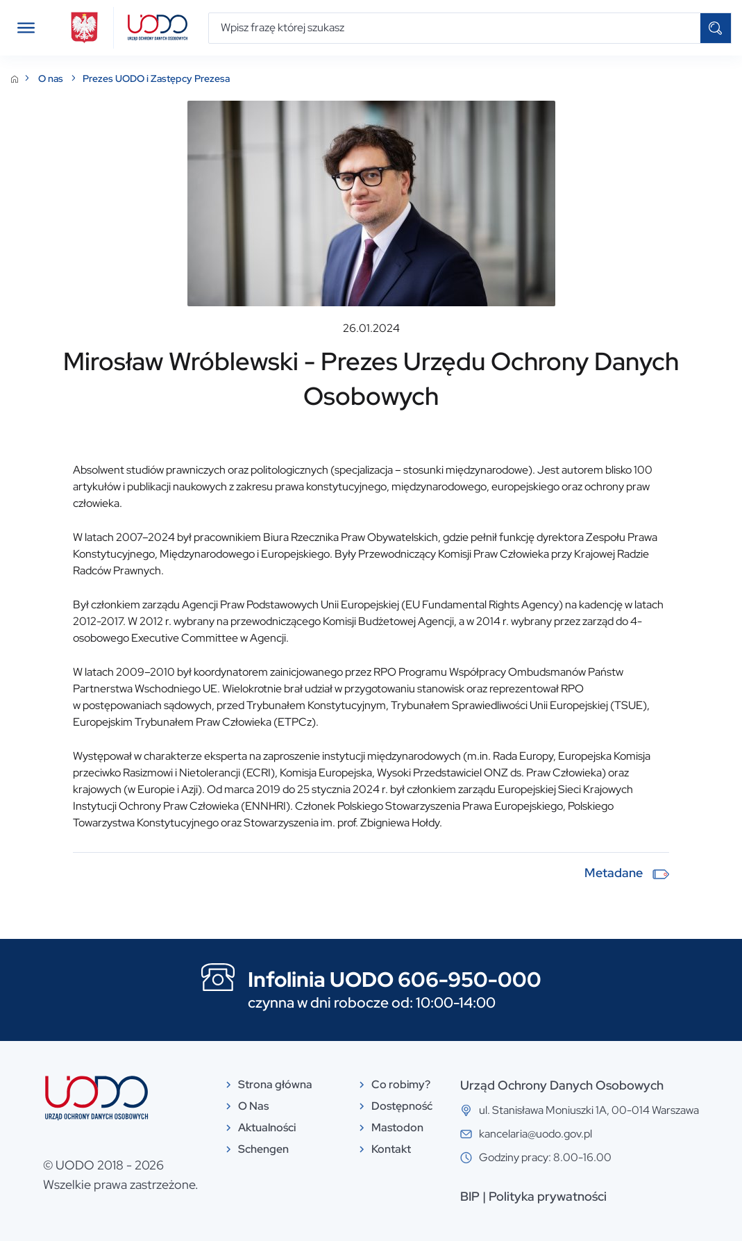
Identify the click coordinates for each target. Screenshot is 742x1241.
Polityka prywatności (548, 1196)
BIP (470, 1196)
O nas (51, 78)
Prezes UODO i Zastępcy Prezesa (156, 78)
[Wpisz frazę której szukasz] (454, 28)
